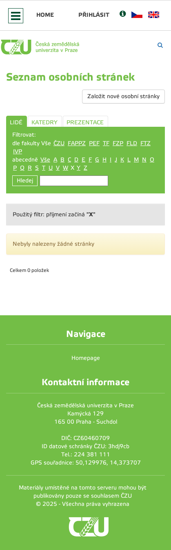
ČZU (58, 143)
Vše (45, 160)
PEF (94, 143)
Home (45, 14)
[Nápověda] (123, 14)
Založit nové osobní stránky (123, 96)
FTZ (145, 143)
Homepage (85, 358)
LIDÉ (16, 122)
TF (106, 143)
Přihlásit (93, 14)
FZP (118, 143)
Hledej (25, 180)
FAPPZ (77, 143)
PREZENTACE (85, 122)
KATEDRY (44, 122)
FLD (132, 143)
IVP (17, 151)
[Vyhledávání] (160, 45)
